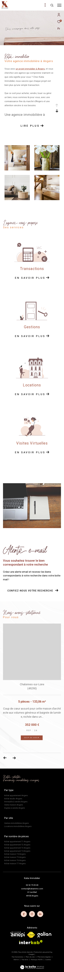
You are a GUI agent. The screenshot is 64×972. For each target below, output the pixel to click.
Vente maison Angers (13, 805)
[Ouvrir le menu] (59, 5)
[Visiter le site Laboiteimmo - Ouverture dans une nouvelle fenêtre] (32, 965)
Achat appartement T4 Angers (17, 851)
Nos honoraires (17, 957)
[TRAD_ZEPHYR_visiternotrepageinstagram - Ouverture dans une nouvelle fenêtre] (32, 914)
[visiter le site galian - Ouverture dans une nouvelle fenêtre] (44, 934)
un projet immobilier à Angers (30, 68)
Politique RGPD (37, 960)
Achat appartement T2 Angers (17, 845)
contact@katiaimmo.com (32, 889)
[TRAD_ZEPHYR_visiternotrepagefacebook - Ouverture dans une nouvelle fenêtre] (24, 914)
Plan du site (30, 957)
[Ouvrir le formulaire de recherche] (52, 5)
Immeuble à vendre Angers (15, 801)
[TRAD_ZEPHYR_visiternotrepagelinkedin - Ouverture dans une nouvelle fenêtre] (40, 914)
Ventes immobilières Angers (16, 823)
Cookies (48, 960)
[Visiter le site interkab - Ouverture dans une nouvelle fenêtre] (31, 942)
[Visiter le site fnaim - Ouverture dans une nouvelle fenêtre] (31, 935)
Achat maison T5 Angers (15, 857)
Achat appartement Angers (16, 795)
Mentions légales (44, 957)
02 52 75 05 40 (32, 885)
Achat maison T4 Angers (15, 854)
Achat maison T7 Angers (15, 863)
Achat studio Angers (13, 798)
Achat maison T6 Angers (15, 860)
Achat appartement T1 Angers (17, 841)
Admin (16, 960)
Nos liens (25, 960)
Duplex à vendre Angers (14, 808)
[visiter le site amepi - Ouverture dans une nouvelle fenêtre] (17, 934)
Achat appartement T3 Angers (17, 848)
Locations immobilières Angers (17, 826)
